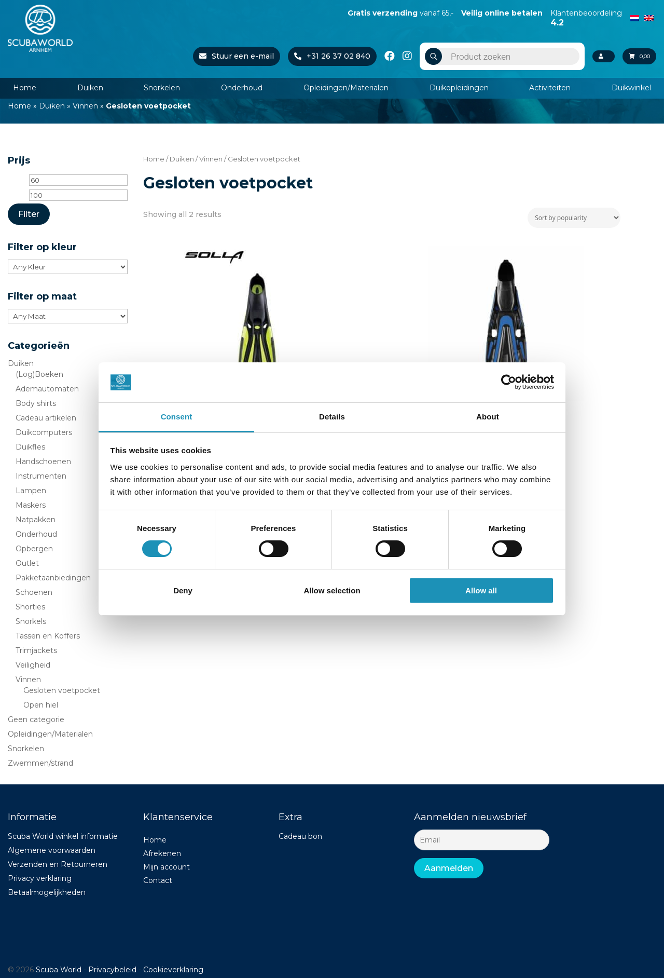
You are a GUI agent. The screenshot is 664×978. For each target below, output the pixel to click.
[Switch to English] (649, 17)
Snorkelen (162, 87)
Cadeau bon (300, 836)
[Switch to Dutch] (634, 17)
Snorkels (31, 621)
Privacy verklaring (40, 878)
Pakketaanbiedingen (53, 577)
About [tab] (487, 416)
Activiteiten (550, 87)
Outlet (27, 563)
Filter (28, 214)
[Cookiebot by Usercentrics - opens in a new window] (508, 382)
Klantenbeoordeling (586, 17)
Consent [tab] (176, 416)
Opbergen (34, 548)
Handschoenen (43, 461)
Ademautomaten (47, 388)
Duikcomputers (44, 432)
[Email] (481, 840)
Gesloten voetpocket (61, 690)
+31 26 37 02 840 (321, 56)
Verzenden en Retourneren (57, 864)
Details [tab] (332, 416)
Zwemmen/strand (40, 763)
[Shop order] (574, 218)
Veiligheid (33, 665)
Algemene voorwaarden (51, 850)
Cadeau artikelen (46, 418)
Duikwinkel (631, 87)
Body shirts (36, 403)
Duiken (90, 87)
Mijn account (166, 867)
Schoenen (34, 592)
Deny (182, 590)
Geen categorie (36, 719)
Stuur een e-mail (225, 56)
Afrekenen (162, 853)
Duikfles (30, 447)
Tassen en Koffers (48, 636)
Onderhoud (241, 87)
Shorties (30, 607)
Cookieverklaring (173, 969)
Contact (157, 880)
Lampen (31, 490)
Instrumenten (41, 476)
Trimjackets (36, 650)
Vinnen (85, 106)
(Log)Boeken (39, 374)
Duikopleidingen (459, 87)
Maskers (31, 505)
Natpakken (36, 519)
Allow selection (331, 590)
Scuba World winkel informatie (63, 836)
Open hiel (40, 705)
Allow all (481, 590)
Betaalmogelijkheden (47, 892)
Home (24, 87)
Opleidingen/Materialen (346, 87)
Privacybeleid (112, 969)
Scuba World (58, 969)
